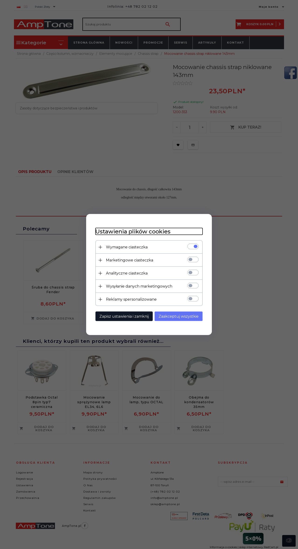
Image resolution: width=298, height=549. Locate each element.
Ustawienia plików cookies (132, 231)
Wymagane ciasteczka (127, 247)
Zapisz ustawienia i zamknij (124, 316)
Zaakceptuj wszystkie (179, 316)
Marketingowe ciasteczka (129, 260)
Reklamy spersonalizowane (131, 299)
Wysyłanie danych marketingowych (139, 286)
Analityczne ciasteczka (127, 273)
